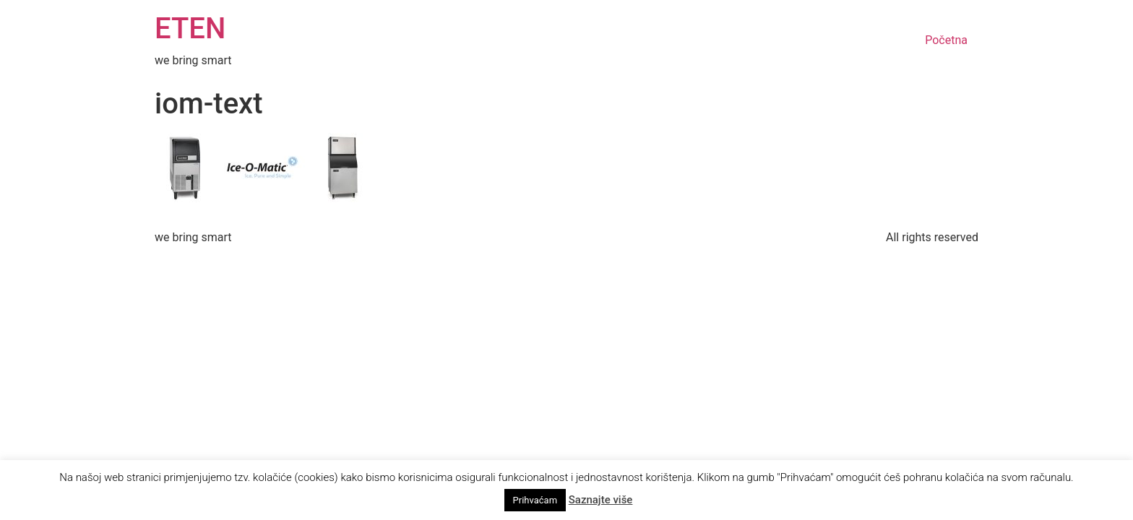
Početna (946, 40)
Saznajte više (601, 499)
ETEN (190, 29)
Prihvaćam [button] (535, 500)
